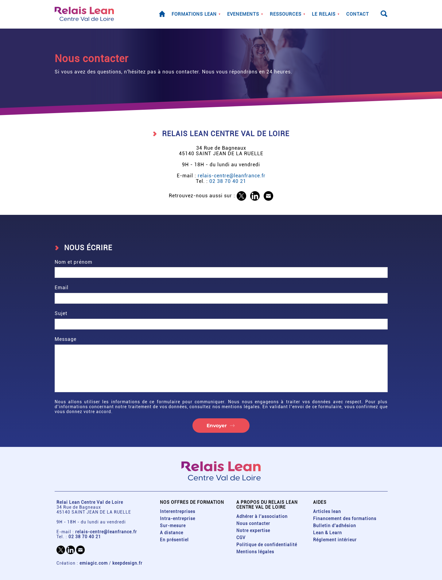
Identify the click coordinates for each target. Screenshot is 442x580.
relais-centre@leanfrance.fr (232, 176)
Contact (357, 14)
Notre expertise (253, 530)
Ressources (285, 14)
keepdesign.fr (127, 563)
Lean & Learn (327, 532)
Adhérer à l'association (262, 516)
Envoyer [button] (217, 425)
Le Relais (323, 14)
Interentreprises (177, 511)
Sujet (221, 320)
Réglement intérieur (335, 539)
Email (221, 294)
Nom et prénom (221, 268)
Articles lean (327, 511)
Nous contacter (253, 523)
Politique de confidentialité (266, 544)
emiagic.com (93, 563)
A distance (171, 532)
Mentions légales (255, 551)
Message (221, 364)
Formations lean (194, 14)
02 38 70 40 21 (227, 181)
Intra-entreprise (177, 518)
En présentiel (174, 539)
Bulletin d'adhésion (334, 525)
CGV (241, 537)
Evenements (243, 14)
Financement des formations (344, 518)
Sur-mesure (173, 525)
